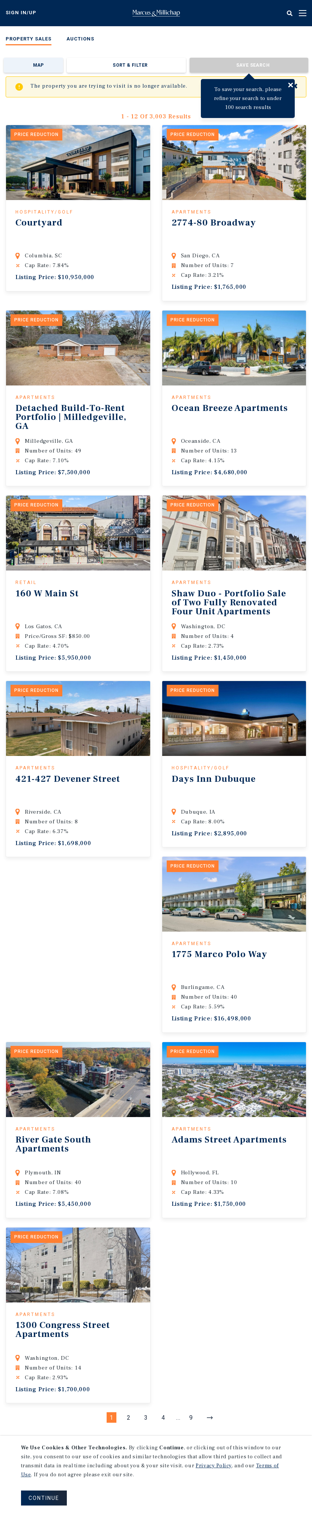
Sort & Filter (130, 65)
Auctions (80, 39)
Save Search (253, 65)
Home (156, 13)
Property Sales (28, 39)
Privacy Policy (214, 1465)
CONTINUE (44, 1498)
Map (38, 65)
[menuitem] (28, 40)
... (178, 1417)
